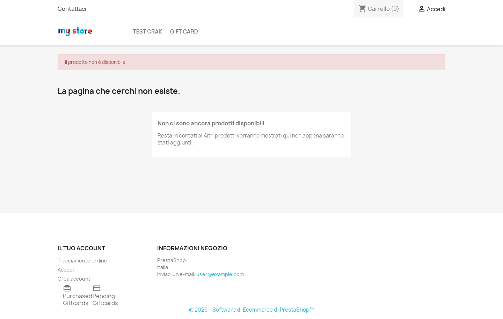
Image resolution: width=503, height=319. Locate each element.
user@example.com (220, 274)
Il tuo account (81, 248)
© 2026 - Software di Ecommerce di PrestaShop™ (251, 309)
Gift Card (184, 31)
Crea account (74, 278)
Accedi (66, 269)
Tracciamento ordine (82, 260)
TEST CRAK (147, 31)
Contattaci (72, 9)
